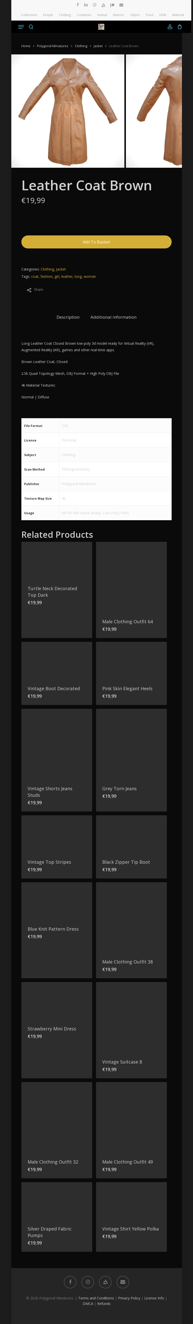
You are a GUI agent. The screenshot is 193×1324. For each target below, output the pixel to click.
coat (34, 276)
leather (67, 276)
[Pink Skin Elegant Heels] (131, 660)
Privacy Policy (129, 1298)
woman (90, 276)
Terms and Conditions (96, 1298)
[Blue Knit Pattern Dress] (56, 901)
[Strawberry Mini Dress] (56, 1001)
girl (57, 276)
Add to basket (96, 242)
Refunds (104, 1303)
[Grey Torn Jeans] (131, 744)
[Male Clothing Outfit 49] (131, 1117)
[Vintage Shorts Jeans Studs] (56, 744)
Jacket (98, 46)
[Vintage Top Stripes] (56, 834)
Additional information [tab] (113, 317)
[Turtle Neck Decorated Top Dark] (56, 560)
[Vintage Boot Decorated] (56, 660)
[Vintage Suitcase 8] (131, 1017)
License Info (154, 1298)
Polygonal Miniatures (52, 46)
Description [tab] (68, 317)
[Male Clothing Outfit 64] (131, 577)
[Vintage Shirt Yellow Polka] (131, 1201)
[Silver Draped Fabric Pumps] (56, 1201)
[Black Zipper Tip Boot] (131, 834)
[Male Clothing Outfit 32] (56, 1117)
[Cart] (178, 27)
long (78, 276)
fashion (46, 276)
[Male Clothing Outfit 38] (131, 917)
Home (25, 46)
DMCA (88, 1303)
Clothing (81, 46)
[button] (21, 26)
